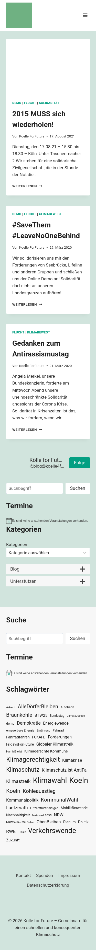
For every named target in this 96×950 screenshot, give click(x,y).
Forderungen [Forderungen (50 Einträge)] (60, 737)
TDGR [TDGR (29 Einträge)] (22, 832)
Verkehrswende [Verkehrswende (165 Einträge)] (52, 831)
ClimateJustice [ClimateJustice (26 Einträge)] (76, 715)
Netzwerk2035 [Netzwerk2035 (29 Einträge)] (42, 815)
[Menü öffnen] (85, 15)
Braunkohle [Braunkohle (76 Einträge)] (19, 715)
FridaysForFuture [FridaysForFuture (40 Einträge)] (20, 744)
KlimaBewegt (50, 214)
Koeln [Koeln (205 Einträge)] (78, 780)
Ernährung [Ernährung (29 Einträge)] (43, 730)
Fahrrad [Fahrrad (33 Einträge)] (58, 730)
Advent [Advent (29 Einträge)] (10, 707)
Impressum (69, 875)
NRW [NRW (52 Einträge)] (58, 814)
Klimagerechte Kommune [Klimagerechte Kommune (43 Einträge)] (46, 751)
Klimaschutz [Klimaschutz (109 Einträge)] (22, 769)
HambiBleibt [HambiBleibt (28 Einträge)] (14, 751)
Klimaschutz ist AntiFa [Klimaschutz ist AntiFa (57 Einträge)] (64, 770)
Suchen (77, 488)
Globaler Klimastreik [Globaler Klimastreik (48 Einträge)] (54, 744)
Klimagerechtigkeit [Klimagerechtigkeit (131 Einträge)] (33, 759)
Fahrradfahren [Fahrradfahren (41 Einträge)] (18, 737)
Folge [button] (79, 462)
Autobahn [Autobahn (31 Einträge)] (67, 707)
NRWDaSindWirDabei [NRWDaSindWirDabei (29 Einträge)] (20, 822)
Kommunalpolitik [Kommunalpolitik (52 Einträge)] (22, 800)
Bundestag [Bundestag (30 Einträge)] (57, 715)
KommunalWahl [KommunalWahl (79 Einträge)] (59, 800)
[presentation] (48, 67)
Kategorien (16, 544)
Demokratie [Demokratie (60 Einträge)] (29, 723)
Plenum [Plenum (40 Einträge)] (69, 822)
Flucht (30, 103)
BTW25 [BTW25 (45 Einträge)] (41, 715)
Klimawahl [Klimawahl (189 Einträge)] (50, 780)
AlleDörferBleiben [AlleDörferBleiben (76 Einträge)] (38, 706)
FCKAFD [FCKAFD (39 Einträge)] (39, 737)
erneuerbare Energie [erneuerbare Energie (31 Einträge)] (20, 730)
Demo (16, 103)
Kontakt (23, 875)
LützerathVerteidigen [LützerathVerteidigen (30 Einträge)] (44, 808)
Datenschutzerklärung (48, 885)
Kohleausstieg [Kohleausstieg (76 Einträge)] (39, 791)
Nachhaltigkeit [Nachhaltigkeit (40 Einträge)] (18, 815)
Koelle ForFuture (32, 136)
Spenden (44, 875)
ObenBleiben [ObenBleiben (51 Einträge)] (49, 821)
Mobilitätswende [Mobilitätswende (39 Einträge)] (74, 808)
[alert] (48, 521)
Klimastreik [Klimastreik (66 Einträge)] (18, 781)
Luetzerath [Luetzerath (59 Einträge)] (17, 807)
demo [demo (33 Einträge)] (10, 723)
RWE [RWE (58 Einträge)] (11, 831)
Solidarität (49, 103)
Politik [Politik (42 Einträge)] (83, 822)
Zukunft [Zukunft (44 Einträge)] (13, 840)
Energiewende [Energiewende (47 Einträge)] (56, 723)
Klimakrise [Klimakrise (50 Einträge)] (72, 760)
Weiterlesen (27, 186)
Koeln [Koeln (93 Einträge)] (13, 790)
